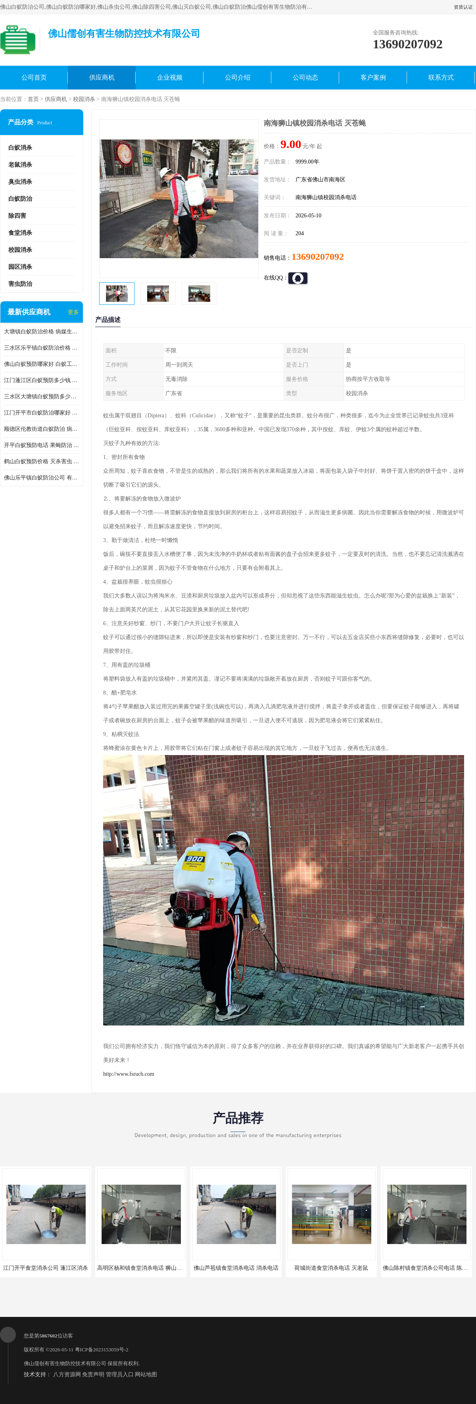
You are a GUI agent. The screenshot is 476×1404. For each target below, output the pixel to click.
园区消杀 (20, 267)
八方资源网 (67, 1374)
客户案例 (373, 77)
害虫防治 (20, 284)
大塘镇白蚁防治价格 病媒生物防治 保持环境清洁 (41, 332)
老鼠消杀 (20, 165)
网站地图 (146, 1374)
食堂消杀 (20, 233)
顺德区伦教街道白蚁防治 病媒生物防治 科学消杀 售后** (41, 429)
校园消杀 (84, 99)
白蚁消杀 (20, 148)
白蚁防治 (20, 199)
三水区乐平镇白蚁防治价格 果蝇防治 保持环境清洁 (41, 348)
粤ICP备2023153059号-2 (102, 1350)
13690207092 (318, 256)
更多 (73, 312)
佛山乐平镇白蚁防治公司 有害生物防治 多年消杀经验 (41, 478)
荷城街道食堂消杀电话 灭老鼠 (331, 1268)
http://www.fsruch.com (128, 1074)
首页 (33, 99)
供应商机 (102, 77)
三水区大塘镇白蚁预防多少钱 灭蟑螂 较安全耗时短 (41, 397)
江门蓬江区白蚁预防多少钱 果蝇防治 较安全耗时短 (41, 380)
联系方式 (441, 77)
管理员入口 (120, 1374)
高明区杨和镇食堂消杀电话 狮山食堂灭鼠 (148, 1268)
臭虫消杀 (20, 182)
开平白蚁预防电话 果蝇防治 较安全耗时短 (41, 445)
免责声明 (93, 1374)
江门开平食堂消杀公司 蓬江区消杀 (45, 1268)
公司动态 (305, 77)
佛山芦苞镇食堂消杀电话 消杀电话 (236, 1268)
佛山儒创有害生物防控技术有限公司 (65, 1363)
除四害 (17, 216)
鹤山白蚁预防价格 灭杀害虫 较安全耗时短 (41, 461)
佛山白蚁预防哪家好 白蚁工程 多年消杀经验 (41, 364)
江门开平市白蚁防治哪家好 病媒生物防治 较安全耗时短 (41, 413)
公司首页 (34, 77)
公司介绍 (237, 77)
